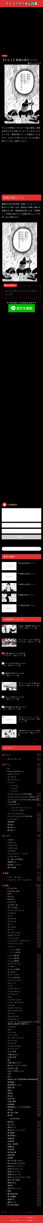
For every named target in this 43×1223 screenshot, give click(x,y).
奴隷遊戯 (24, 1104)
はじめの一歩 (24, 905)
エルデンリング (24, 774)
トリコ (24, 986)
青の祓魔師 (24, 1197)
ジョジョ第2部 (15, 952)
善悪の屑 (24, 1088)
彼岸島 (24, 1115)
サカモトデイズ (24, 935)
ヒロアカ (24, 1005)
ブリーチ (24, 1014)
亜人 (24, 1060)
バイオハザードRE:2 (17, 810)
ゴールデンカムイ (24, 933)
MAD (24, 894)
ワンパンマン (24, 1041)
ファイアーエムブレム (24, 814)
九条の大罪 (24, 1057)
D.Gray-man (24, 888)
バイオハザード (24, 804)
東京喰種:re (24, 1136)
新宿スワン (24, 1127)
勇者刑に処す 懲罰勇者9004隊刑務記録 (24, 1079)
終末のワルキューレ (24, 1169)
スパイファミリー (24, 964)
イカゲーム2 (24, 845)
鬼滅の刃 (24, 1199)
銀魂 (24, 1191)
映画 (23, 873)
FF (24, 769)
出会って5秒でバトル (24, 1071)
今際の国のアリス (24, 1063)
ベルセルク (24, 1027)
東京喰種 (24, 1133)
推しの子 (24, 1125)
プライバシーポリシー (17, 1217)
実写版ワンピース (24, 865)
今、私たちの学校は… (24, 859)
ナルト (4, 55)
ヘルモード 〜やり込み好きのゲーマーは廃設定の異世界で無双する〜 (24, 1023)
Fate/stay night (24, 891)
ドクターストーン (24, 989)
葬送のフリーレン (24, 1172)
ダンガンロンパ (24, 780)
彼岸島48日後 (15, 1118)
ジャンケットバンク (24, 944)
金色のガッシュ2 (24, 1188)
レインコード (24, 819)
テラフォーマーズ (24, 980)
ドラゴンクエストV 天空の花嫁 (24, 794)
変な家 (24, 1096)
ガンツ (24, 924)
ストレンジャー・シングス (24, 854)
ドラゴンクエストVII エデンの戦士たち (24, 797)
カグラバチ (24, 919)
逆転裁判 (24, 822)
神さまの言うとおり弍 (24, 1163)
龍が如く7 (24, 830)
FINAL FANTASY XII (24, 771)
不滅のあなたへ (24, 1054)
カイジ (24, 916)
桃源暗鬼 (24, 1138)
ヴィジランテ (24, 1049)
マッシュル (24, 1032)
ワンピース (24, 1043)
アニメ (23, 755)
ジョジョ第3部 (24, 955)
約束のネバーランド (24, 1166)
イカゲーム (24, 843)
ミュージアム (24, 1035)
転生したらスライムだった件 (24, 1177)
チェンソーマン (24, 975)
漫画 (23, 885)
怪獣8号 (24, 1122)
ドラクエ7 (13, 788)
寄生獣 (24, 1110)
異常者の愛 (24, 1152)
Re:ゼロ (24, 897)
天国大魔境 (24, 1101)
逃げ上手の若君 (24, 1180)
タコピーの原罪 (24, 969)
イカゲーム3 (24, 848)
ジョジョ (24, 946)
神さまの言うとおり (24, 1161)
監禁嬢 (24, 1158)
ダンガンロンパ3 (24, 759)
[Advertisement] (21, 32)
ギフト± (24, 930)
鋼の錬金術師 (24, 1194)
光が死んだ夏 (24, 1068)
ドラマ (23, 835)
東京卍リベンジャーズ (24, 1130)
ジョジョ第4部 (24, 958)
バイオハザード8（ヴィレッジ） (21, 808)
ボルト (24, 1029)
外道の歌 (24, 1099)
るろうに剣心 (24, 908)
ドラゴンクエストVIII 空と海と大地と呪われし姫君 (24, 801)
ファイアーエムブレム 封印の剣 (24, 816)
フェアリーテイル (24, 1008)
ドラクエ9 (13, 791)
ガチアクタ (24, 921)
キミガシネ (24, 777)
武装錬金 (24, 1141)
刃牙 (24, 1074)
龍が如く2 (24, 827)
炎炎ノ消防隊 (24, 1144)
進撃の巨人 (24, 1183)
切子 (24, 1077)
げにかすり (24, 902)
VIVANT (24, 840)
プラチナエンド (24, 1019)
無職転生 (24, 1147)
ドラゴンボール (24, 991)
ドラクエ (24, 782)
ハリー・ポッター (24, 877)
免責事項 (29, 1217)
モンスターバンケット (24, 1038)
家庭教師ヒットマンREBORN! (24, 1107)
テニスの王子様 (24, 978)
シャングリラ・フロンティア (24, 941)
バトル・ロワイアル (24, 1002)
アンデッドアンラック (24, 910)
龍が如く (24, 825)
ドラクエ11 (14, 786)
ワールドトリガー (24, 1046)
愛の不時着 (24, 867)
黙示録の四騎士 (24, 1205)
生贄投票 (24, 1149)
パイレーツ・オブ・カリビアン (24, 880)
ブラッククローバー (24, 1011)
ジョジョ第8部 (24, 961)
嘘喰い (24, 1090)
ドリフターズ (24, 994)
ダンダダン (24, 972)
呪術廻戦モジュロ (24, 1085)
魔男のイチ (24, 1202)
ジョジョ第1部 (15, 949)
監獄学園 (24, 1155)
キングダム (24, 927)
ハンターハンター (24, 1000)
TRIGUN (24, 899)
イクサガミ (24, 851)
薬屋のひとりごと (24, 1174)
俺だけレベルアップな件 (24, 1065)
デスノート (24, 983)
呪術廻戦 (24, 1082)
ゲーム (23, 764)
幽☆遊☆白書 (24, 1113)
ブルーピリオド (24, 1016)
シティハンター (24, 938)
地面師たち (24, 862)
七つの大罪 (24, 1052)
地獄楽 (24, 1093)
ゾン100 (24, 966)
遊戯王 (24, 1185)
